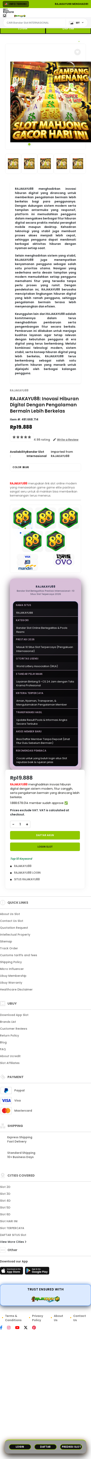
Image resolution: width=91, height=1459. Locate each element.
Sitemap (6, 941)
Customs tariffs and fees (18, 955)
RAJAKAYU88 (19, 390)
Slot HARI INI (9, 1221)
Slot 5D (5, 1207)
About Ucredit (10, 1056)
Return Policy (9, 1035)
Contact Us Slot (11, 921)
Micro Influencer (12, 969)
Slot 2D (5, 1187)
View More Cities (13, 1242)
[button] (77, 52)
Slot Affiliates (10, 1063)
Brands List (8, 1022)
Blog (3, 1042)
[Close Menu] (4, 16)
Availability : (18, 454)
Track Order (9, 948)
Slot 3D (5, 1194)
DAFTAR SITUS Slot (13, 1235)
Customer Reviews (13, 1029)
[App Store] (12, 1272)
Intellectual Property (15, 935)
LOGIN (22, 28)
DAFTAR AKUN (45, 835)
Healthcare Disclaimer (16, 989)
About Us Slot (10, 914)
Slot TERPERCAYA (12, 1228)
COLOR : (21, 467)
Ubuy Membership (13, 976)
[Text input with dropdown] (35, 23)
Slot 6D (5, 1214)
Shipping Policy (11, 962)
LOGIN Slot (45, 846)
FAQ (3, 1049)
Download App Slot (14, 1015)
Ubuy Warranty (11, 983)
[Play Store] (37, 1272)
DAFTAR (68, 28)
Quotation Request (14, 928)
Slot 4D (5, 1201)
